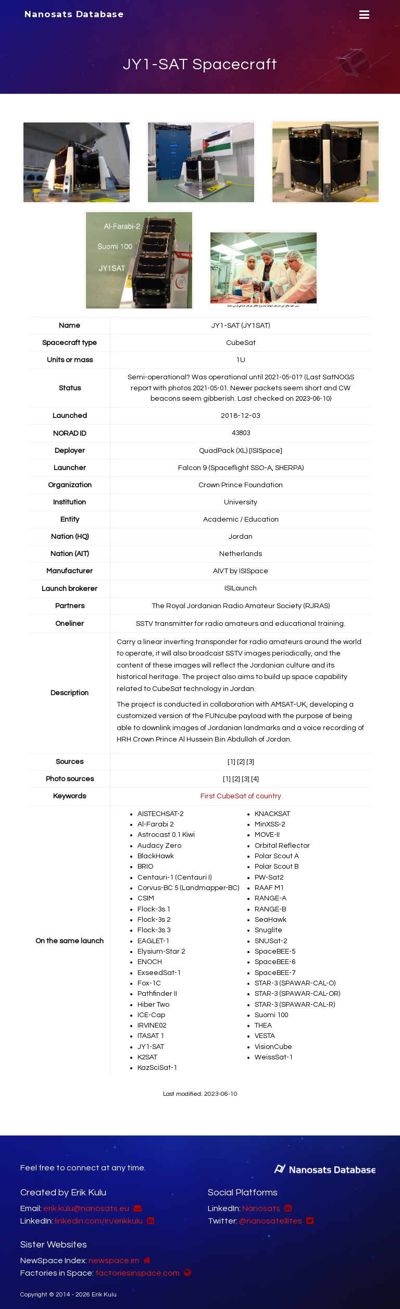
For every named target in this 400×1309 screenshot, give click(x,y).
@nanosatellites (270, 1215)
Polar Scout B (277, 864)
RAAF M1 (270, 884)
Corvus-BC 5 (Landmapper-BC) (190, 884)
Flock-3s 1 (155, 905)
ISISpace (253, 570)
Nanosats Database (74, 14)
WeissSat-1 (274, 1051)
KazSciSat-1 (158, 1062)
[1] (231, 760)
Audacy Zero (159, 843)
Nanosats (261, 1202)
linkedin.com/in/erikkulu (99, 1215)
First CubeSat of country (241, 794)
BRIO (146, 864)
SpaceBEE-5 (276, 947)
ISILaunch (240, 587)
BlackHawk (156, 853)
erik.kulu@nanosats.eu (86, 1202)
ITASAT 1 (152, 1030)
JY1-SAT (152, 1041)
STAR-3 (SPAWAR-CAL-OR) (299, 989)
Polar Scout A (277, 853)
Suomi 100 (272, 1010)
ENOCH (150, 957)
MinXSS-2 (270, 822)
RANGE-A (271, 895)
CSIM (146, 895)
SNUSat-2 (271, 937)
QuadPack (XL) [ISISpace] (241, 449)
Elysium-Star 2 (162, 947)
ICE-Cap (152, 1010)
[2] (240, 760)
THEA (263, 1020)
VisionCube (274, 1041)
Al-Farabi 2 (156, 822)
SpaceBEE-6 (276, 957)
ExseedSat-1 (160, 968)
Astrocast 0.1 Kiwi (167, 832)
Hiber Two (154, 999)
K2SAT (148, 1051)
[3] (250, 760)
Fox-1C (150, 978)
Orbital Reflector (282, 843)
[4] (256, 777)
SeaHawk (270, 916)
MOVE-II (268, 832)
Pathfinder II (158, 989)
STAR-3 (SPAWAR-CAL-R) (297, 999)
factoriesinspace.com (137, 1267)
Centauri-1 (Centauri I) (175, 874)
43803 (240, 432)
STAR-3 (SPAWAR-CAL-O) (297, 978)
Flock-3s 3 (155, 926)
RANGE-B (271, 905)
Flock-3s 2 (155, 916)
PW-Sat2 (269, 874)
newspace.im (114, 1254)
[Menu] (363, 15)
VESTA (265, 1030)
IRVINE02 (153, 1020)
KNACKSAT (273, 812)
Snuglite (268, 926)
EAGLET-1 (154, 937)
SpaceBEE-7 (276, 968)
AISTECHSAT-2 (161, 812)
